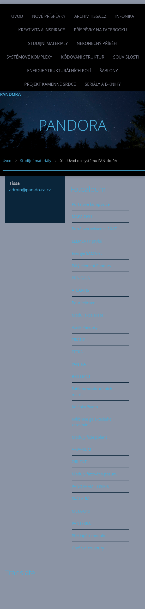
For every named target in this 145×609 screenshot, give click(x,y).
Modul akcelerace (87, 315)
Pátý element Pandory (91, 265)
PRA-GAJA (81, 277)
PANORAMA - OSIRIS (90, 486)
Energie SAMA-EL (87, 253)
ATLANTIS (80, 290)
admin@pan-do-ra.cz (30, 190)
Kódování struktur (82, 57)
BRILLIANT (81, 376)
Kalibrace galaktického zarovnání (92, 421)
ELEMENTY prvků (87, 241)
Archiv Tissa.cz (90, 16)
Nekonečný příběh (97, 43)
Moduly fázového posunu (95, 473)
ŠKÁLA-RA (81, 498)
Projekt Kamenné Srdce (50, 84)
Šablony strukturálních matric (92, 391)
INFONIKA (124, 16)
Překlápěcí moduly (88, 535)
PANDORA (10, 94)
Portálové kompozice (91, 204)
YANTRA (79, 364)
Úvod (17, 16)
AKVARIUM (81, 449)
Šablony (109, 70)
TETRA (77, 351)
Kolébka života (85, 406)
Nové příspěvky (48, 16)
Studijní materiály (48, 43)
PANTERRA (81, 523)
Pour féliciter (83, 302)
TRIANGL (80, 339)
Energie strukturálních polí (59, 70)
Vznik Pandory (85, 327)
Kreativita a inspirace (41, 30)
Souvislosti (126, 57)
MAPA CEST (82, 216)
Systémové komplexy (29, 57)
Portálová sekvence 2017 (94, 228)
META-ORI (81, 511)
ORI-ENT (79, 461)
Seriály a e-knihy (103, 84)
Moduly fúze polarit (89, 437)
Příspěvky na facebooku (100, 30)
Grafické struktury (88, 547)
